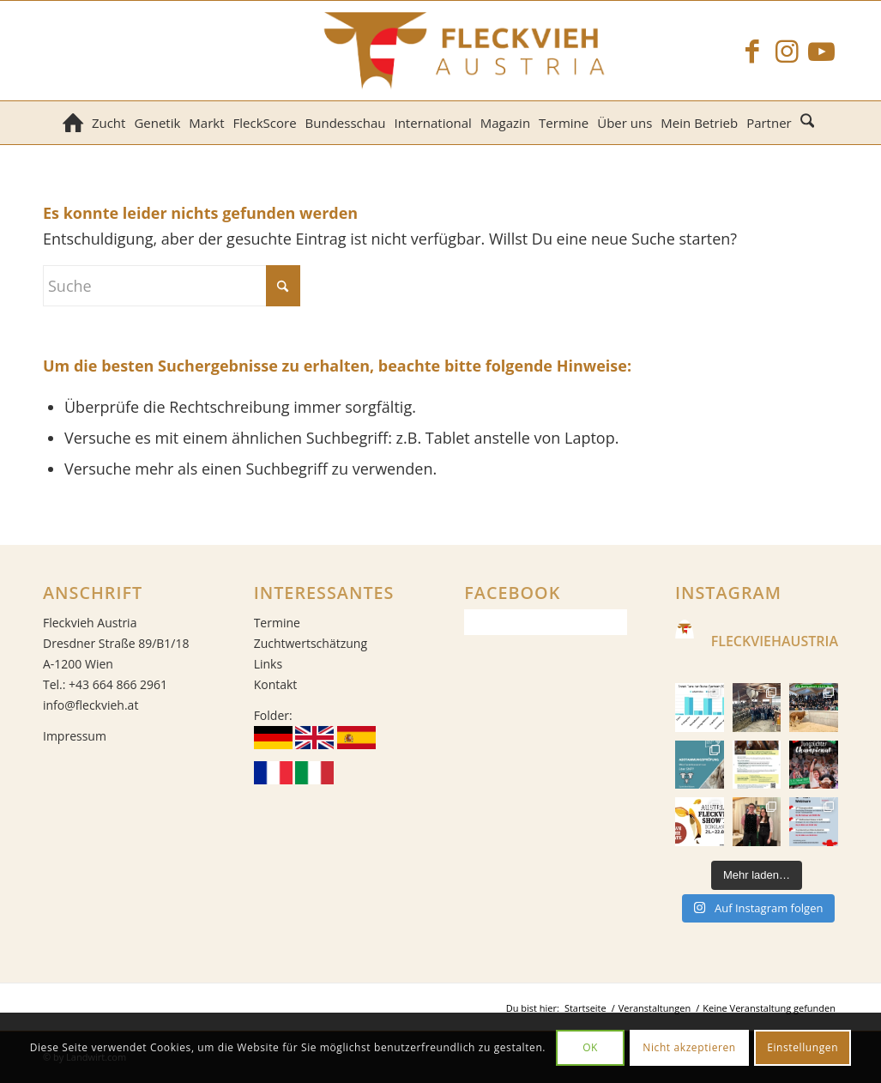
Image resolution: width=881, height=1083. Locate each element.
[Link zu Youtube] (821, 50)
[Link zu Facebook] (752, 50)
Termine (277, 622)
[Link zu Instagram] (786, 50)
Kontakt (276, 684)
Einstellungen (802, 1047)
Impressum (74, 736)
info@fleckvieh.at (90, 705)
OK (590, 1047)
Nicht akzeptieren (689, 1047)
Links (268, 664)
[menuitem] (72, 122)
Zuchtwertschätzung (310, 643)
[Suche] (809, 122)
